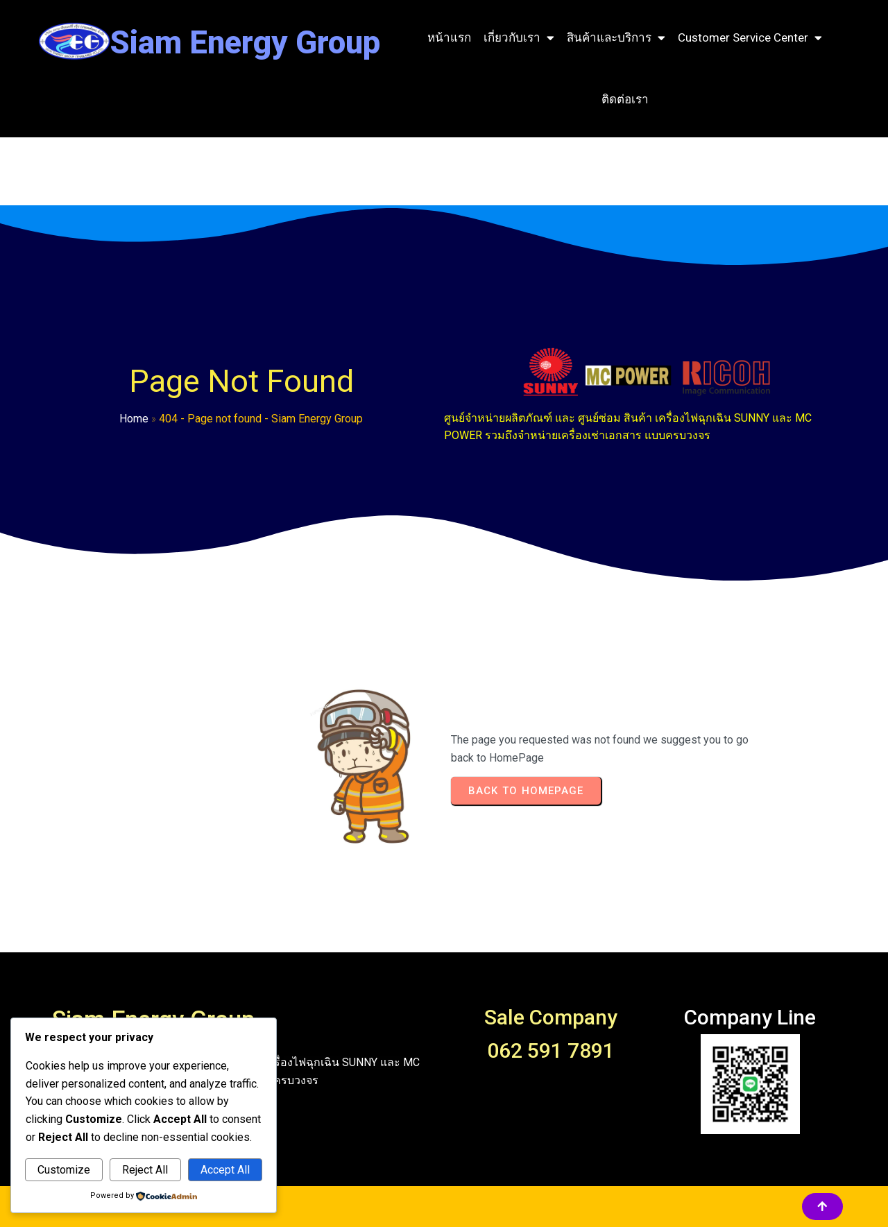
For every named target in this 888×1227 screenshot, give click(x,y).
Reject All (145, 1169)
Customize (63, 1169)
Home (133, 418)
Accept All (225, 1169)
